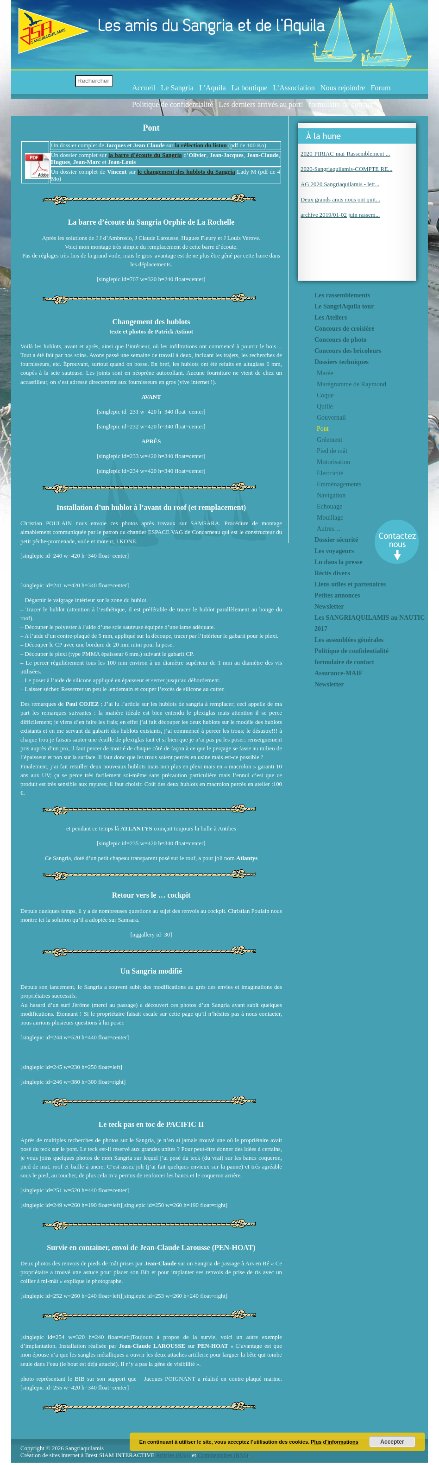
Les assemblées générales (348, 639)
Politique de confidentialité (172, 105)
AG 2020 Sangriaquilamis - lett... (340, 184)
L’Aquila (212, 88)
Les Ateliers (330, 317)
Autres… (328, 528)
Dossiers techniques (341, 361)
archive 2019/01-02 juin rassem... (340, 215)
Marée (325, 373)
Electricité (330, 473)
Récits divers (332, 573)
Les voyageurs (334, 550)
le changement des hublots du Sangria (186, 172)
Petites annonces (337, 595)
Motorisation (333, 462)
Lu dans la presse (338, 562)
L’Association (294, 88)
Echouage (329, 506)
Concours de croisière (344, 328)
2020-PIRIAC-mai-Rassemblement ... (345, 154)
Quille (325, 406)
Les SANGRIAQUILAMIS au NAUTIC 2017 (369, 623)
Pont (323, 428)
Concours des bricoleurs (348, 350)
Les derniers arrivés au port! (261, 105)
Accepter (392, 1442)
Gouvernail (331, 417)
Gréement (329, 439)
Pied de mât (332, 450)
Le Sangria (177, 88)
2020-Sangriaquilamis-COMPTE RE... (346, 169)
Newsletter (329, 606)
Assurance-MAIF (338, 673)
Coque (325, 395)
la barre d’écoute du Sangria (145, 155)
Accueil (143, 88)
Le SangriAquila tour (344, 306)
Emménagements (339, 484)
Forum (380, 88)
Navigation (331, 495)
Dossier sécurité (336, 539)
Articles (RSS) (173, 1455)
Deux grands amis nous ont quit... (340, 199)
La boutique (250, 88)
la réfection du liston (201, 145)
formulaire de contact (341, 105)
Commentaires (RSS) (223, 1455)
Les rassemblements (342, 295)
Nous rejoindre (342, 88)
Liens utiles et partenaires (350, 584)
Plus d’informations (334, 1442)
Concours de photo (340, 339)
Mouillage (330, 517)
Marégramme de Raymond (351, 384)
